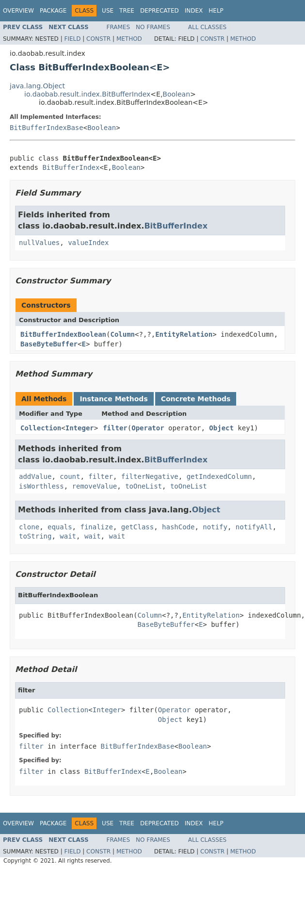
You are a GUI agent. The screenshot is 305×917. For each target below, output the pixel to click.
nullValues (39, 242)
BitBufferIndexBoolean (63, 334)
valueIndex (88, 242)
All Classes (207, 27)
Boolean (176, 94)
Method (129, 38)
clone (29, 527)
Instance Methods (113, 399)
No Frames (153, 27)
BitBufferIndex (70, 167)
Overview (18, 10)
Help (216, 10)
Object (221, 428)
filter (115, 428)
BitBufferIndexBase (46, 127)
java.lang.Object (37, 86)
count (70, 476)
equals (60, 527)
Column (122, 334)
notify (215, 527)
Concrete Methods (196, 399)
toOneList (143, 486)
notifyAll (254, 527)
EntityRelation (183, 334)
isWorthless (41, 486)
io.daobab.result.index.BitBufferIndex (87, 94)
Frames (118, 27)
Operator (147, 428)
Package (53, 10)
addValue (35, 476)
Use (107, 10)
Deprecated (159, 10)
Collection (40, 428)
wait (68, 536)
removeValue (94, 486)
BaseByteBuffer (49, 344)
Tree (126, 10)
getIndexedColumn (219, 476)
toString (35, 536)
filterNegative (149, 476)
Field (72, 38)
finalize (96, 527)
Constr (98, 38)
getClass (137, 527)
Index (194, 10)
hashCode (178, 527)
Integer (79, 428)
